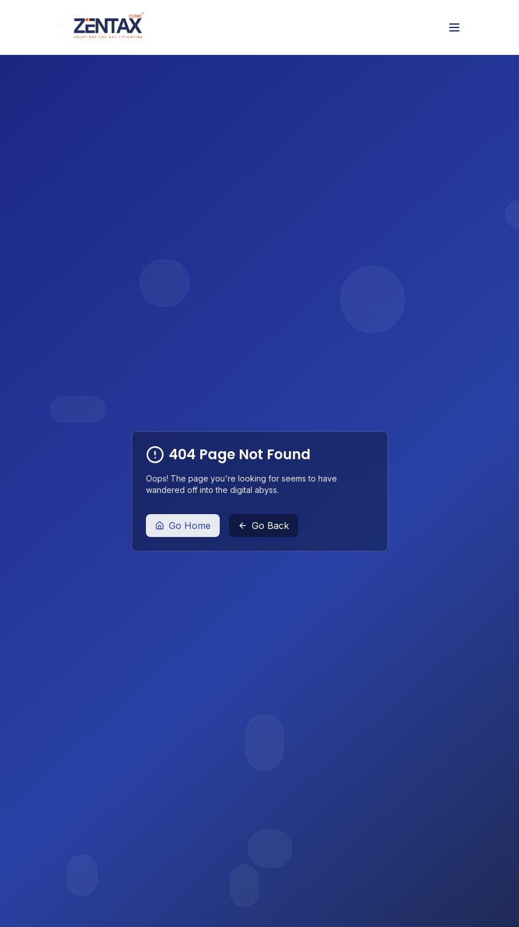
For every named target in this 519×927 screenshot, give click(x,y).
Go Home (183, 525)
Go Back (263, 525)
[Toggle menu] (454, 27)
